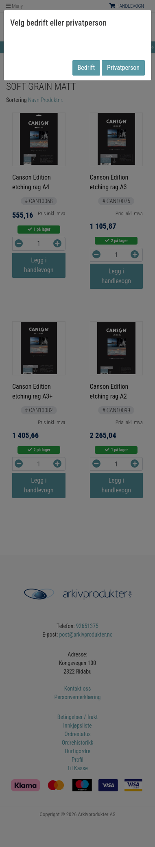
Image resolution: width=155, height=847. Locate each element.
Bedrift (86, 67)
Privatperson (123, 67)
